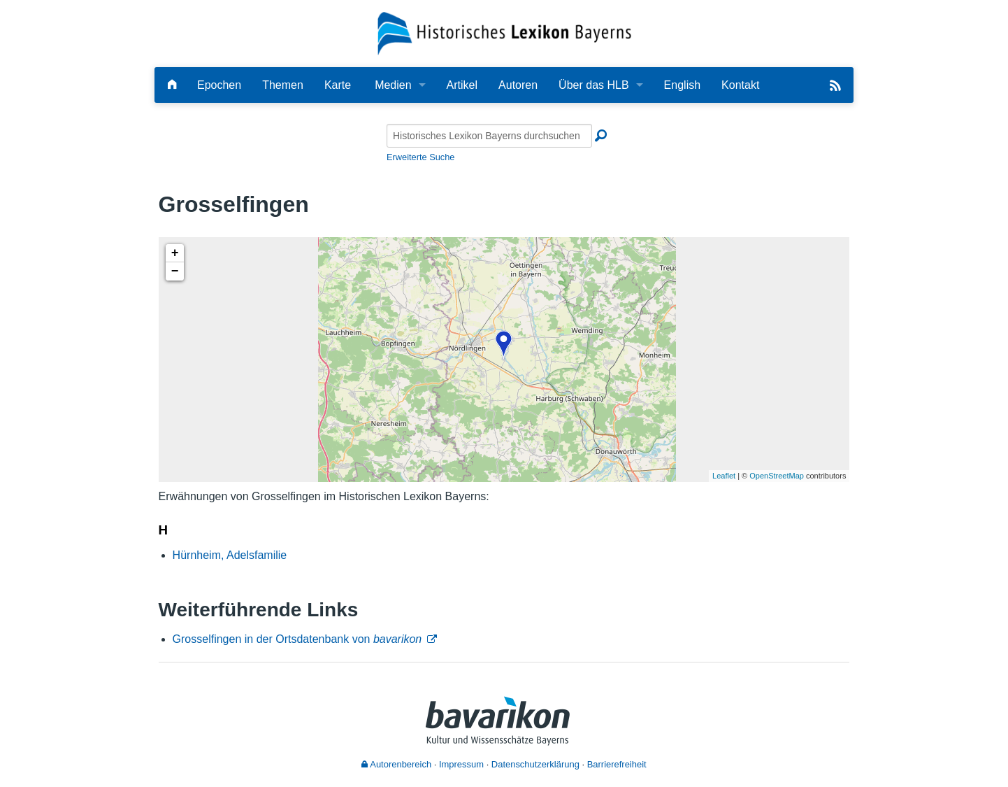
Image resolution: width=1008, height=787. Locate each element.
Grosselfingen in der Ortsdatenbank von (297, 639)
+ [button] (175, 253)
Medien (393, 85)
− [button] (175, 271)
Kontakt (740, 85)
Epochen (219, 85)
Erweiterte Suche (420, 157)
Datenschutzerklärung (535, 764)
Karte (337, 85)
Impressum (461, 764)
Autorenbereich (396, 764)
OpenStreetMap (776, 476)
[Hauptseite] (172, 85)
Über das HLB (594, 85)
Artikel (462, 85)
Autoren (518, 85)
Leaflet (723, 476)
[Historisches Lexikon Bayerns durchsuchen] (489, 136)
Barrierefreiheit (617, 764)
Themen (282, 85)
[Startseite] (504, 32)
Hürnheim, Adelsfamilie (230, 555)
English (682, 85)
